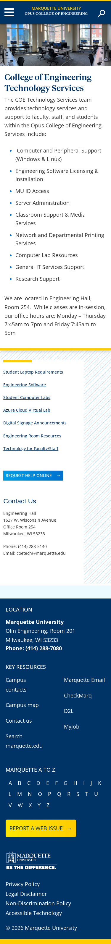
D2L (68, 710)
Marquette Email (84, 679)
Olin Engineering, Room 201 (40, 630)
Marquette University (56, 8)
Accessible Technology (34, 913)
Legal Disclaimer (26, 893)
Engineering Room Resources (32, 436)
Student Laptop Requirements (33, 372)
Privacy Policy (23, 884)
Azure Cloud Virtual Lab (26, 410)
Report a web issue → (41, 828)
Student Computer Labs (26, 397)
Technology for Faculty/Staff (30, 448)
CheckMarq (78, 695)
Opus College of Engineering (56, 14)
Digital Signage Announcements (35, 423)
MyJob (71, 726)
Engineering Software (24, 384)
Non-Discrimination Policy (38, 903)
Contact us (19, 720)
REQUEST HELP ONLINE (29, 475)
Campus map (22, 704)
